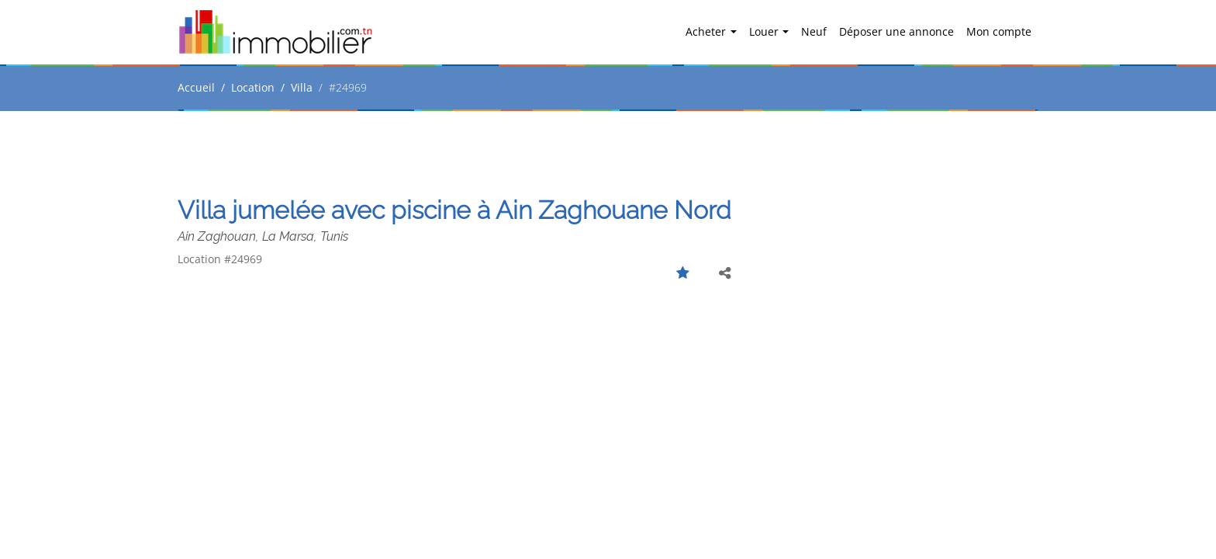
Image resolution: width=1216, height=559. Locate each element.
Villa (302, 87)
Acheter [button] (707, 31)
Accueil (196, 87)
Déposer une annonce (896, 31)
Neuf (814, 31)
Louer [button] (765, 31)
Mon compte (998, 31)
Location (253, 87)
